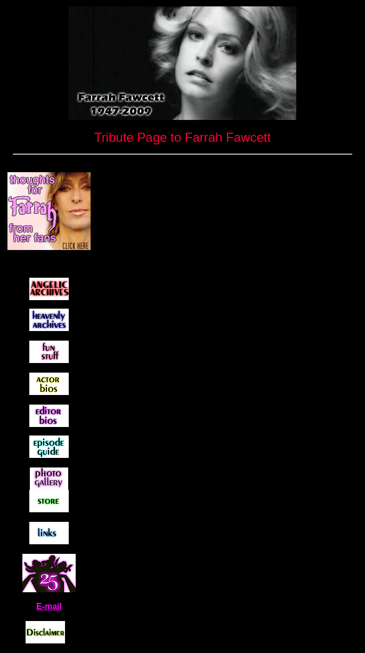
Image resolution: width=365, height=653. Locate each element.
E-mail (49, 606)
